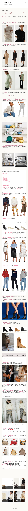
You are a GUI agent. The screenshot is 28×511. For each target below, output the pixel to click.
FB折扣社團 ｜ (6, 6)
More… (19, 6)
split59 (8, 100)
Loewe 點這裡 (22, 354)
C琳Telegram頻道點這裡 (7, 465)
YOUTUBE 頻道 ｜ (15, 6)
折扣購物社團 (10, 461)
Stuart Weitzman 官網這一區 (7, 296)
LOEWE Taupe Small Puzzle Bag (8, 390)
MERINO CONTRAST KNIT (7, 69)
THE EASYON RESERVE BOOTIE (8, 299)
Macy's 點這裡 (4, 92)
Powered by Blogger (14, 508)
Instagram (4, 463)
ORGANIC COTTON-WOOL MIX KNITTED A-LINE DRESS (13, 46)
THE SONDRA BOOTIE (7, 324)
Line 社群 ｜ (10, 6)
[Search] (25, 2)
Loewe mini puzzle (6, 424)
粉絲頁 (8, 463)
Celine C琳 (7, 3)
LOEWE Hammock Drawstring (8, 435)
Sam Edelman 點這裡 (6, 95)
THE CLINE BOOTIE (6, 323)
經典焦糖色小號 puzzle (6, 362)
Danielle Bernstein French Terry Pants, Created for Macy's (13, 99)
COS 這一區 (4, 16)
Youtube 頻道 (4, 464)
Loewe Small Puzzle (6, 384)
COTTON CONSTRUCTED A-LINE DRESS (10, 44)
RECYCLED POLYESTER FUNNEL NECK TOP (10, 22)
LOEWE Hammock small (7, 428)
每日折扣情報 (5, 470)
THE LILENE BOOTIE (6, 322)
